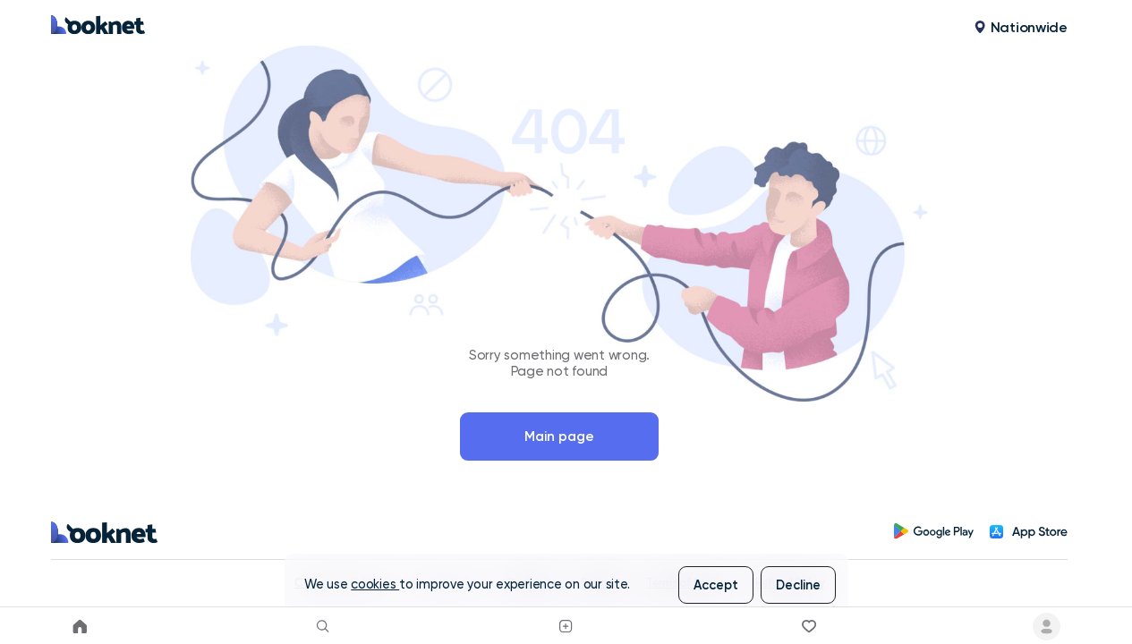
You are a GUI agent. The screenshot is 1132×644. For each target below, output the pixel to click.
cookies (375, 584)
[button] (1021, 28)
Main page (559, 436)
